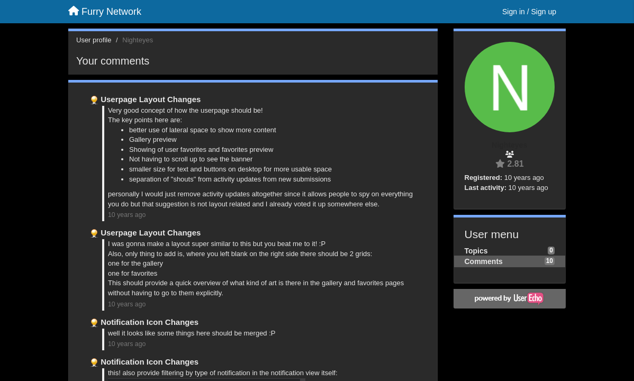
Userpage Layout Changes (151, 99)
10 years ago (127, 215)
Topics (476, 251)
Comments (484, 261)
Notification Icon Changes (149, 322)
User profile (93, 40)
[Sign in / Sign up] (529, 12)
